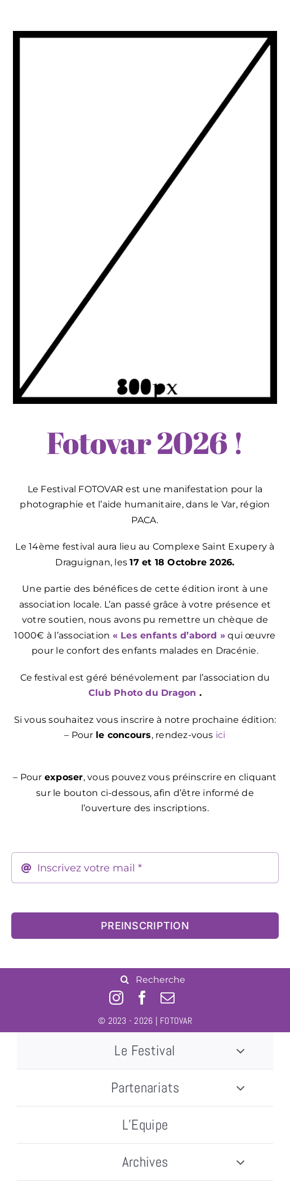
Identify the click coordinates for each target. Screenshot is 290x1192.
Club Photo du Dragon (142, 692)
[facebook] (142, 998)
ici (221, 735)
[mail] (167, 998)
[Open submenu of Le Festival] (240, 1050)
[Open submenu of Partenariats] (240, 1087)
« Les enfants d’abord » (169, 635)
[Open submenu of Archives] (240, 1162)
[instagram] (116, 998)
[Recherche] (124, 979)
